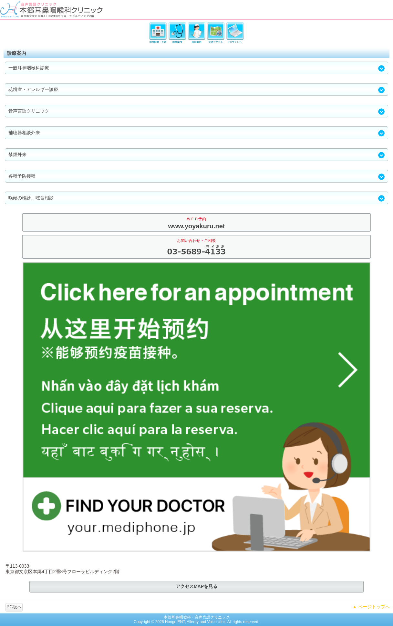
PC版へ (14, 606)
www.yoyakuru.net (196, 226)
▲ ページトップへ (371, 606)
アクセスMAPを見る (196, 586)
